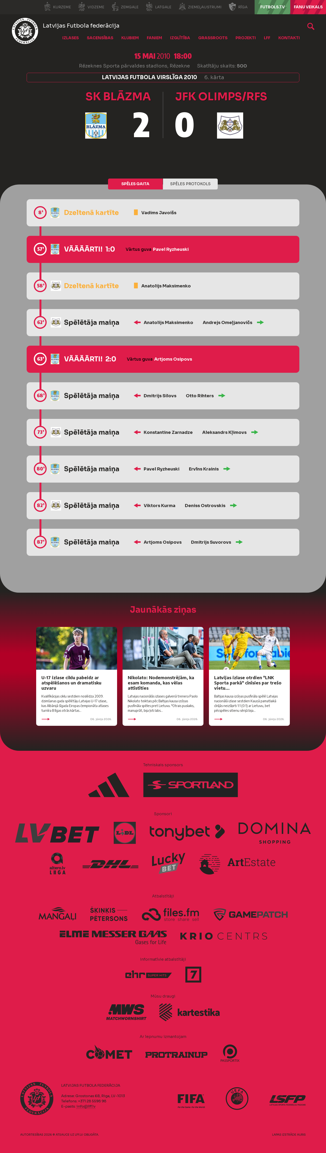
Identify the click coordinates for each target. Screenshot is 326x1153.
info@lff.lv (85, 1106)
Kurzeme (57, 6)
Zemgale (124, 6)
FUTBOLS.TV (272, 7)
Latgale (158, 6)
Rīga (238, 6)
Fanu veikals (308, 7)
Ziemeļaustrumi (200, 6)
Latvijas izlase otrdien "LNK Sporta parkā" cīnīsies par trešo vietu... (248, 683)
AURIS (301, 1134)
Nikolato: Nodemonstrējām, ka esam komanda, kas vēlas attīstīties (161, 683)
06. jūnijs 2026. (76, 719)
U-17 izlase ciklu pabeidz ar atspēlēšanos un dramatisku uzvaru (71, 683)
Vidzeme (91, 6)
